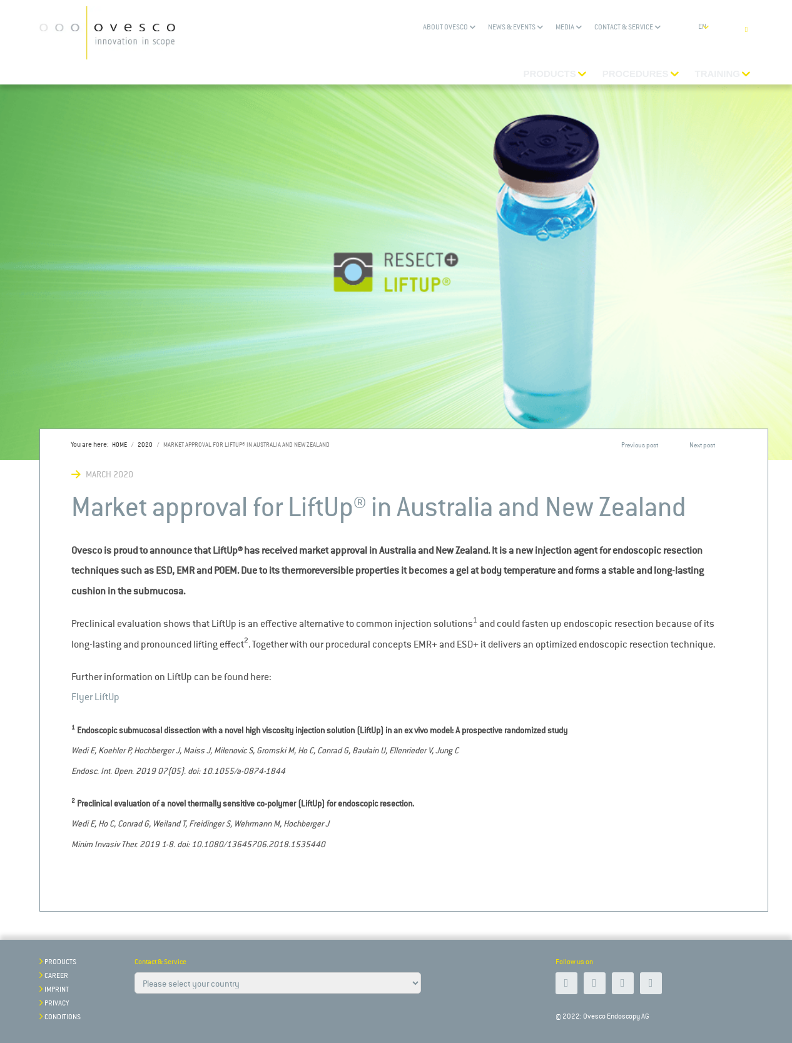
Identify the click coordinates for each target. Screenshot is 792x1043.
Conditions (62, 1017)
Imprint (56, 989)
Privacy (56, 1003)
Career (56, 975)
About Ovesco (445, 27)
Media (565, 27)
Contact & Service (623, 27)
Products (60, 962)
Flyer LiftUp (95, 696)
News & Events (512, 27)
